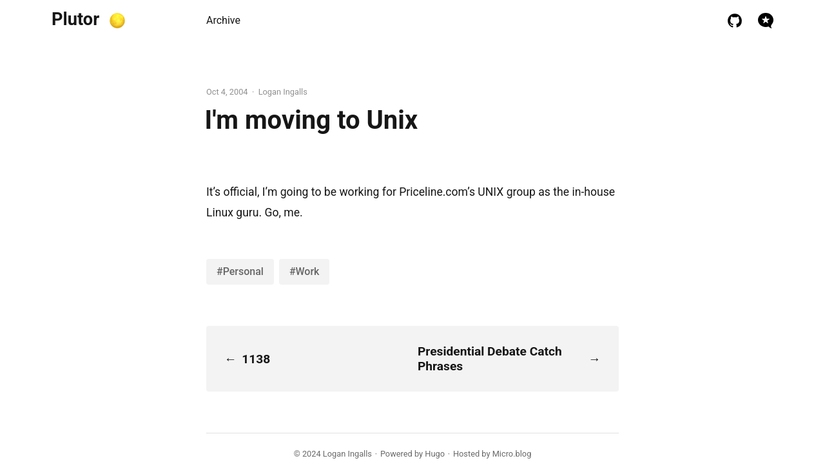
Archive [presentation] (223, 20)
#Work (304, 271)
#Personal (240, 271)
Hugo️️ (435, 454)
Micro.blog (512, 454)
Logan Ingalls (347, 454)
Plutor (75, 19)
